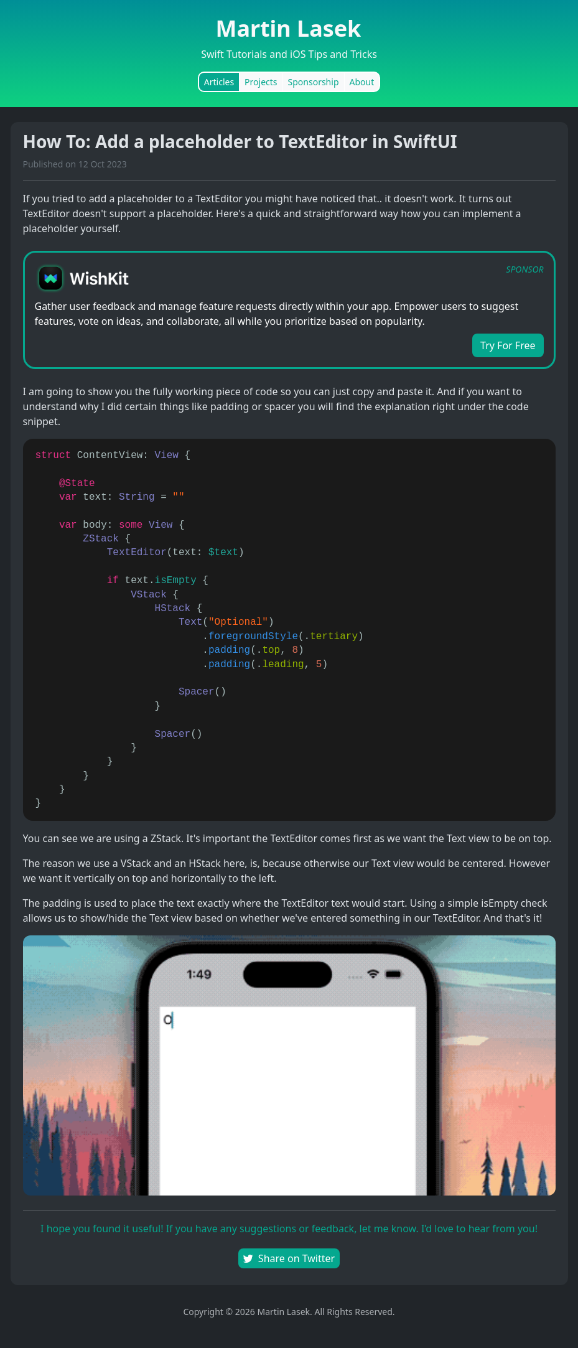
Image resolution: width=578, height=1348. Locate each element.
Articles (219, 82)
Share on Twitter (289, 1258)
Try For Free (507, 345)
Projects (261, 82)
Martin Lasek (288, 28)
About (362, 82)
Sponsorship (313, 82)
